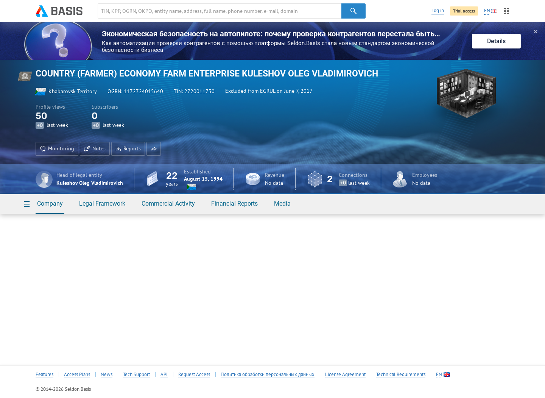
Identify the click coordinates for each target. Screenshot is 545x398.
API (164, 374)
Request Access (194, 374)
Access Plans (77, 374)
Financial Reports (234, 203)
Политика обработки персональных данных (268, 374)
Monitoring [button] (57, 148)
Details (496, 41)
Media (282, 203)
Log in (437, 10)
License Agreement (345, 374)
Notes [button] (95, 148)
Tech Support (136, 374)
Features (44, 374)
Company (50, 203)
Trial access (464, 11)
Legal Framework (102, 203)
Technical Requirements (400, 374)
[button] (153, 149)
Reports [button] (128, 148)
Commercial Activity (168, 203)
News (106, 374)
